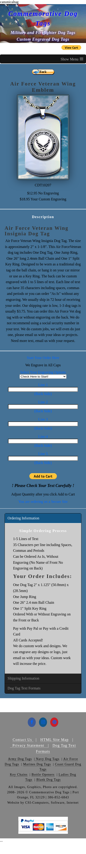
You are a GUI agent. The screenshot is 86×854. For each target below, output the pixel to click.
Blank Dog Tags (48, 779)
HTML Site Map (54, 740)
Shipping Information (23, 678)
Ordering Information (23, 518)
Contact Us (23, 740)
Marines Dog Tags (37, 764)
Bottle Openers (43, 774)
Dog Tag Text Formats (24, 688)
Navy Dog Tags (47, 759)
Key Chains (19, 774)
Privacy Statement (29, 745)
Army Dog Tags (20, 759)
